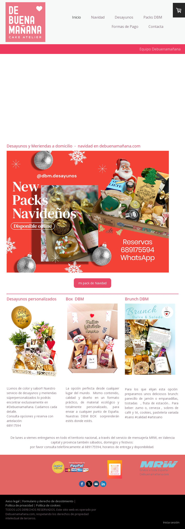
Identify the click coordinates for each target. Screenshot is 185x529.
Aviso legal (12, 501)
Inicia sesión (171, 522)
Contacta (156, 26)
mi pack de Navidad (92, 283)
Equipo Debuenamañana (160, 49)
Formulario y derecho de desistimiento (47, 501)
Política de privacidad (19, 505)
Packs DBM (152, 17)
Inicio (76, 17)
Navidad (98, 17)
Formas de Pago (125, 26)
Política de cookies (48, 505)
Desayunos (124, 17)
